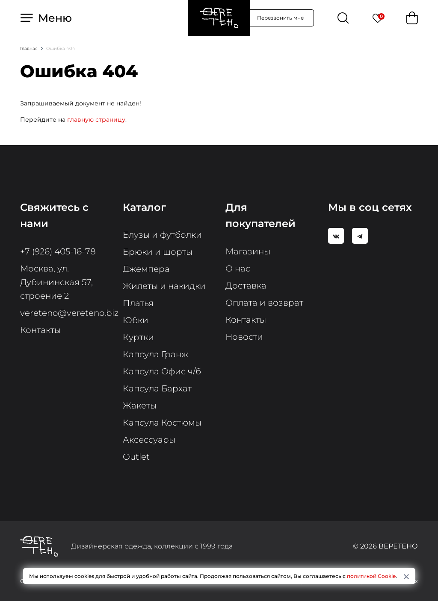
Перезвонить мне (280, 18)
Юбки (135, 320)
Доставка (245, 285)
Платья (138, 303)
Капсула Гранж (155, 354)
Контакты (40, 330)
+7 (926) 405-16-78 (58, 251)
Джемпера (146, 269)
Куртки (138, 337)
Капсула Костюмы (162, 422)
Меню (46, 18)
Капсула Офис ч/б (162, 371)
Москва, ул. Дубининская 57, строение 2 (56, 282)
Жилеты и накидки (164, 286)
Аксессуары (149, 440)
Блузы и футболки (162, 235)
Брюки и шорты (157, 252)
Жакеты (140, 405)
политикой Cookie (371, 576)
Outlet (136, 457)
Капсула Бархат (157, 388)
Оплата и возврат (264, 303)
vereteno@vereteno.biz (69, 313)
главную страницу (96, 119)
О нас (237, 268)
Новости (244, 337)
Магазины (247, 251)
